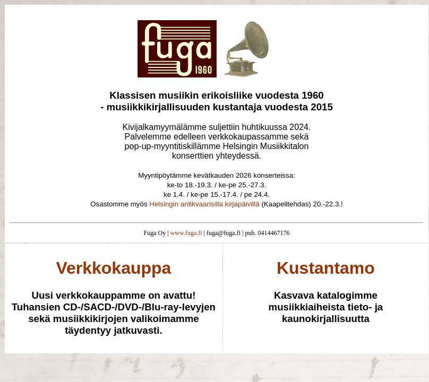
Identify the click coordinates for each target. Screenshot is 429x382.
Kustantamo (326, 267)
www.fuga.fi (186, 233)
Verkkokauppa (113, 267)
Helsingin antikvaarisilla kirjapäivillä (204, 204)
